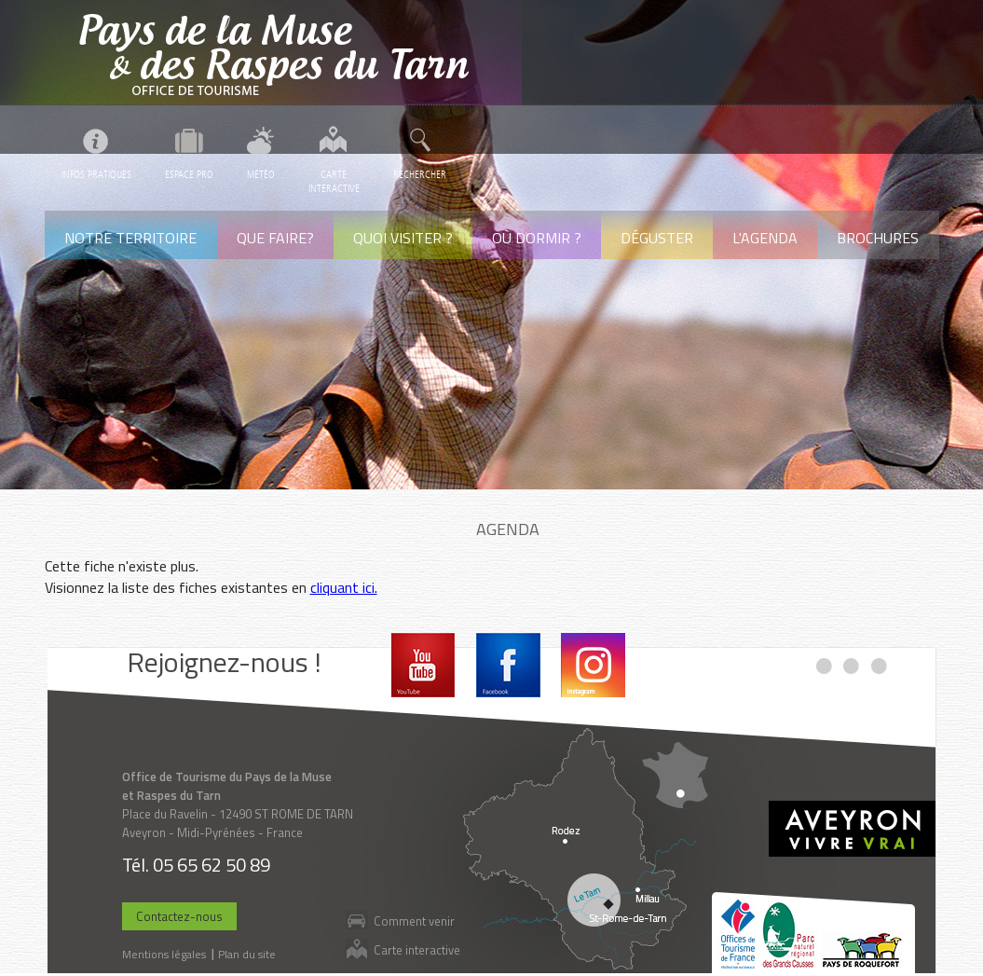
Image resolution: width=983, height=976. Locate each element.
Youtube (423, 665)
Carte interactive (417, 949)
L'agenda (765, 238)
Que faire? (275, 238)
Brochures (878, 238)
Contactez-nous (179, 916)
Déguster (657, 238)
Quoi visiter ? (403, 238)
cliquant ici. (343, 587)
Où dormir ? (536, 238)
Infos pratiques (96, 175)
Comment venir (414, 920)
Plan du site (247, 954)
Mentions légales (164, 954)
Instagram (593, 665)
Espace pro (189, 175)
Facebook (508, 665)
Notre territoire (130, 238)
